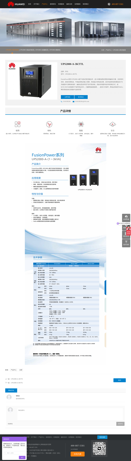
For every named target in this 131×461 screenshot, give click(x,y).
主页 (102, 50)
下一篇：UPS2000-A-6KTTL (14, 383)
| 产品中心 (40, 437)
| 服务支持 (63, 437)
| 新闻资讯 (48, 437)
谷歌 (58, 453)
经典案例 (61, 4)
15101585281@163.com (81, 101)
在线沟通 (77, 454)
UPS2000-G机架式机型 (27, 50)
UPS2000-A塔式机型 (12, 50)
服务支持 (69, 4)
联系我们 (86, 4)
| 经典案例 (55, 437)
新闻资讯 (53, 4)
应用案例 (77, 4)
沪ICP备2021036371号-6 (36, 453)
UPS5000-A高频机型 (41, 50)
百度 (54, 453)
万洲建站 (34, 456)
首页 (29, 4)
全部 (20, 370)
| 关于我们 (33, 437)
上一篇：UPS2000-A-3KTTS (14, 379)
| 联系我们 (78, 437)
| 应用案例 (70, 437)
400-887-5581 (33, 447)
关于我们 (36, 4)
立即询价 (68, 97)
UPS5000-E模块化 (54, 50)
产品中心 (45, 4)
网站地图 (48, 453)
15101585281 (66, 101)
